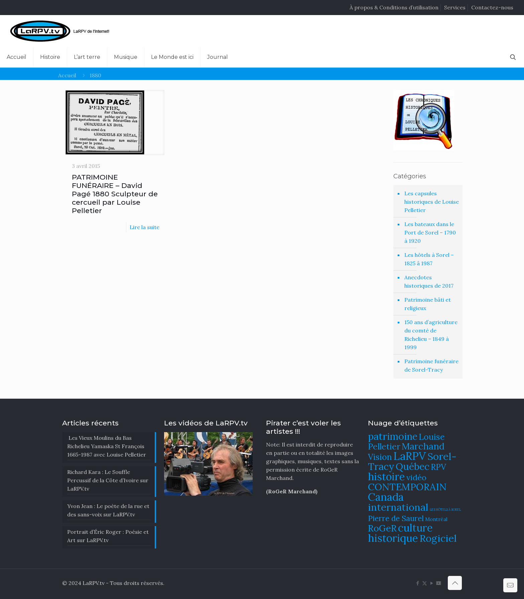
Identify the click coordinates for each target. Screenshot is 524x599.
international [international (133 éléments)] (398, 507)
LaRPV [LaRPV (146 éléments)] (409, 456)
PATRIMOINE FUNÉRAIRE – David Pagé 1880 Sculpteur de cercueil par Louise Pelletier (115, 194)
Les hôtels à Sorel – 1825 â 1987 (429, 259)
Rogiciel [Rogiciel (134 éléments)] (438, 538)
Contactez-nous (492, 7)
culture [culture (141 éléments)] (415, 527)
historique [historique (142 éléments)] (393, 538)
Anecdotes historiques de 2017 (428, 281)
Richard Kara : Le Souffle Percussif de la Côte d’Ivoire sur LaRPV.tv (107, 480)
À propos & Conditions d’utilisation (394, 7)
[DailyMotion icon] (438, 583)
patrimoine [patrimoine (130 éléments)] (392, 436)
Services (455, 7)
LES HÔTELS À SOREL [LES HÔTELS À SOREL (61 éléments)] (445, 510)
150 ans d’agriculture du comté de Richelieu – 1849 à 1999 (430, 335)
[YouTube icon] (431, 583)
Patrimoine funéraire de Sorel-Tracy (431, 365)
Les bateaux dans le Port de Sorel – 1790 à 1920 (430, 232)
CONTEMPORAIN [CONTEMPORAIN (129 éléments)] (407, 487)
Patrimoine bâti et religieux (427, 303)
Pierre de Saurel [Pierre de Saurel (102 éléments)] (396, 518)
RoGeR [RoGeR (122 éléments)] (382, 528)
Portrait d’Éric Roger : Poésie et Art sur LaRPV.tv (108, 535)
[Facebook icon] (417, 583)
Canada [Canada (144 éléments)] (386, 497)
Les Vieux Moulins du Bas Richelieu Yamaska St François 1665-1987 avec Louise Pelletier (106, 446)
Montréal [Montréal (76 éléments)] (436, 519)
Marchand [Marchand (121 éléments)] (423, 446)
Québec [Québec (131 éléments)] (412, 466)
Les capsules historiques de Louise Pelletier (431, 201)
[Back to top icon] (455, 583)
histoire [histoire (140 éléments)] (386, 476)
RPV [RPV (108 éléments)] (438, 467)
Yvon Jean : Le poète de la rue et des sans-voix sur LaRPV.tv (108, 510)
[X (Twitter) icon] (424, 583)
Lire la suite (144, 227)
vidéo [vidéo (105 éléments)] (416, 477)
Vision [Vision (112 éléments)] (380, 457)
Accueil (67, 75)
